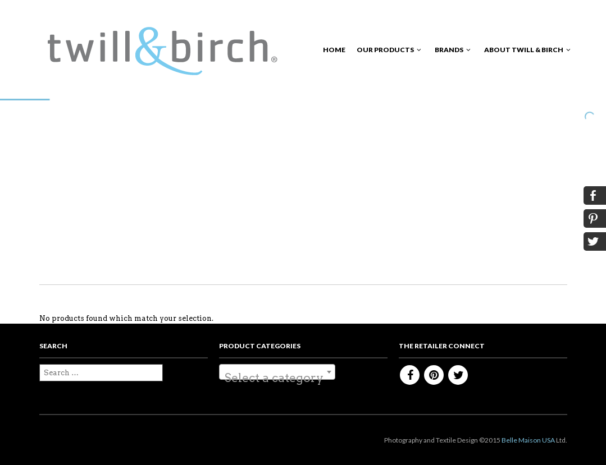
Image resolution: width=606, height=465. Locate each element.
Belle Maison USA (528, 440)
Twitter (458, 375)
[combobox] (277, 372)
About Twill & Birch (523, 49)
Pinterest (434, 375)
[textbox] (277, 378)
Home (334, 49)
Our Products (385, 49)
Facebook (410, 375)
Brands (449, 49)
